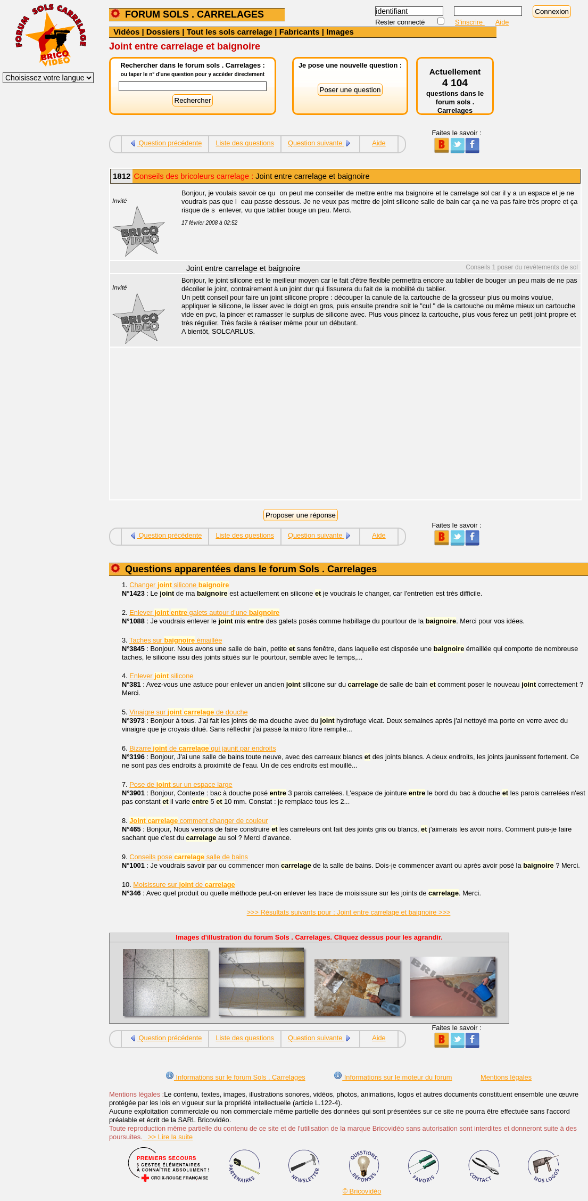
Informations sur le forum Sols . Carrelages (235, 1077)
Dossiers (163, 31)
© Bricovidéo (362, 1191)
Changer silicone (179, 585)
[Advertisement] (375, 424)
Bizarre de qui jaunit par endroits (202, 748)
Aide (502, 22)
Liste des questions (245, 143)
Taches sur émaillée (175, 640)
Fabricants (299, 31)
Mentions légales (506, 1077)
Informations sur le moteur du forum (393, 1077)
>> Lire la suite (168, 1137)
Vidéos (126, 31)
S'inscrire (470, 22)
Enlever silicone (161, 676)
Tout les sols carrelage (229, 31)
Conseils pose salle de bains (188, 857)
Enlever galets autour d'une (204, 612)
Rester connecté (401, 22)
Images (340, 31)
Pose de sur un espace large (180, 784)
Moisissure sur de (184, 885)
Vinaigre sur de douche (188, 712)
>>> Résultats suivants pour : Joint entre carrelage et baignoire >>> (349, 912)
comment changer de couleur (198, 821)
